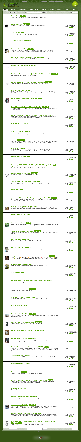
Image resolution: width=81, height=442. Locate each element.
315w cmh (14, 32)
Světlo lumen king (16, 24)
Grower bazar (24, 1)
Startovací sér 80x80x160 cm (20, 289)
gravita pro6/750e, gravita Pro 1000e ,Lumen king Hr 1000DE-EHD (30, 198)
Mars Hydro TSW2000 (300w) (20, 314)
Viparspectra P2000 (17, 355)
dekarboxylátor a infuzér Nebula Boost (22, 98)
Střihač (13, 272)
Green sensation (16, 239)
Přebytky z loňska (16, 123)
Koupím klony (15, 16)
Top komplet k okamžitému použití (21, 181)
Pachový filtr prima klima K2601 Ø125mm (23, 330)
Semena (59, 9)
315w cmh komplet (17, 131)
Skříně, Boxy (22, 9)
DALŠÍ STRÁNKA (13, 12)
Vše (5, 9)
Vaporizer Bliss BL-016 (18, 214)
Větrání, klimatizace (47, 9)
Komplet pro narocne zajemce (20, 206)
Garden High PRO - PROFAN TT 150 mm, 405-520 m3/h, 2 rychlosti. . (31, 165)
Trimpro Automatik (17, 40)
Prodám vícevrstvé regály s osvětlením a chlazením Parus (28, 280)
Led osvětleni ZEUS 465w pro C (20, 65)
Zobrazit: (70, 12)
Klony (66, 9)
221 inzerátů (44, 1)
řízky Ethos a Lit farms (18, 223)
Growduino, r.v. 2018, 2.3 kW (19, 405)
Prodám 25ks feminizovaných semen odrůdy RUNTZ (27, 347)
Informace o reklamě (43, 431)
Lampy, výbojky (34, 9)
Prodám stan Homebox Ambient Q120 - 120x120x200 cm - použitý (31, 74)
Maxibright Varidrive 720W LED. (21, 173)
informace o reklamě (59, 1)
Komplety (12, 9)
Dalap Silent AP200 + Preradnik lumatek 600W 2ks (26, 107)
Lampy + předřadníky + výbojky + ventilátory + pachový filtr (29, 115)
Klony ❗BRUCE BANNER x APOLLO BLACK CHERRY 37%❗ (30, 256)
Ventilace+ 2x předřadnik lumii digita (22, 231)
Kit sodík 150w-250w (17, 90)
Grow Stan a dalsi (16, 156)
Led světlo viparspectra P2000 (20, 396)
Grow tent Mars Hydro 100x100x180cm (22, 322)
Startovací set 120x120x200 (19, 297)
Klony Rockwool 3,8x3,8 (18, 264)
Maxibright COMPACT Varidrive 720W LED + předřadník (28, 82)
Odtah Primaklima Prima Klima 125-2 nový (24, 57)
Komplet (13, 140)
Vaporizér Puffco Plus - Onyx (20, 338)
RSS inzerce (51, 1)
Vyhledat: (25, 12)
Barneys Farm (15, 305)
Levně (13, 189)
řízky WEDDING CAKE (18, 247)
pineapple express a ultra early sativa (22, 413)
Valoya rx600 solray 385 (18, 49)
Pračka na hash (16, 372)
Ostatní (73, 9)
